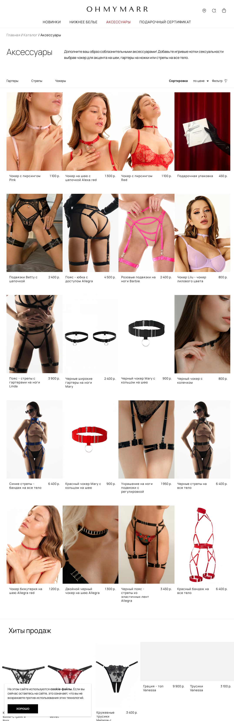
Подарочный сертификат (165, 22)
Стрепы (36, 81)
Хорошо (22, 708)
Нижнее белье (84, 22)
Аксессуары (118, 22)
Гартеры (12, 81)
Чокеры (60, 81)
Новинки (52, 22)
